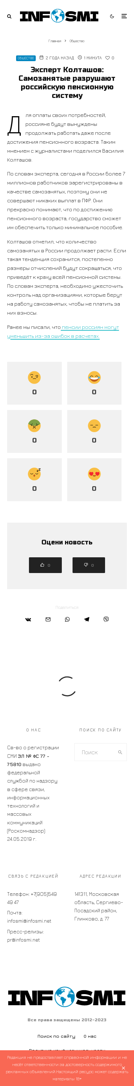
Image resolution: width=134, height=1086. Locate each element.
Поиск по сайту (56, 1036)
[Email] (48, 619)
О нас (90, 1036)
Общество (26, 58)
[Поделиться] (28, 619)
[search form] (94, 752)
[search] (120, 752)
